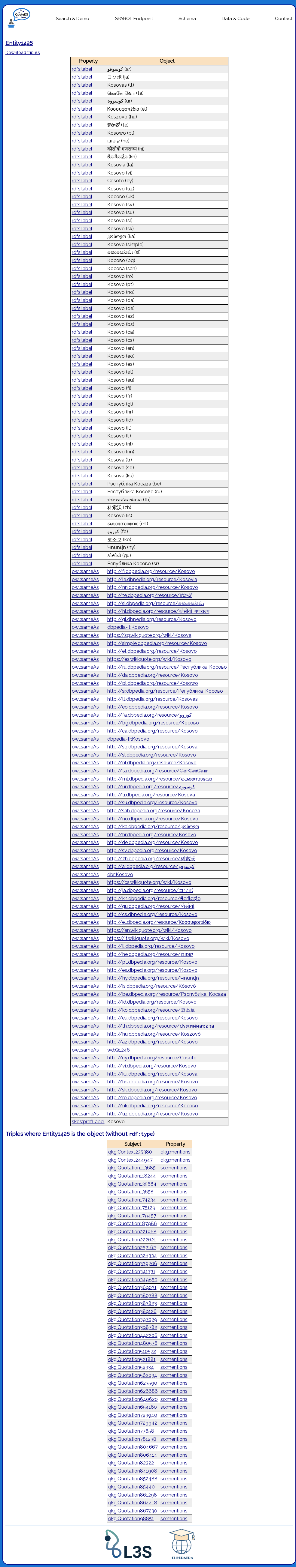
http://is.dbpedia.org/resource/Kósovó (151, 986)
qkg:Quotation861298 (132, 1495)
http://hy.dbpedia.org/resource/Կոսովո (153, 978)
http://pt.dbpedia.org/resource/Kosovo (152, 962)
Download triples (22, 52)
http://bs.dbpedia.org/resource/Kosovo (152, 1082)
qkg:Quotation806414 (132, 1455)
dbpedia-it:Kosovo (128, 627)
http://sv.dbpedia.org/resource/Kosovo (152, 850)
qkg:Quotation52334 (131, 1367)
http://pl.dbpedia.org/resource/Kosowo (152, 683)
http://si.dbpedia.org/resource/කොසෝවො (155, 603)
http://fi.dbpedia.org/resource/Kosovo (151, 571)
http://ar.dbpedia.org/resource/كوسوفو (150, 866)
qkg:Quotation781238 (132, 1439)
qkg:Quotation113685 (132, 1168)
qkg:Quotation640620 (133, 1399)
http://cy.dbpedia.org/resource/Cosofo (152, 1058)
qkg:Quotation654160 (132, 1407)
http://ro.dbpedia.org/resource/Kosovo (152, 1097)
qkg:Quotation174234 (132, 1200)
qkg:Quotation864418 (132, 1503)
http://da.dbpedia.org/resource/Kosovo (152, 675)
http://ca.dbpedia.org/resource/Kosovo (152, 731)
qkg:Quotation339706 (132, 1263)
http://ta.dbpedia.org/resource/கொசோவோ (157, 771)
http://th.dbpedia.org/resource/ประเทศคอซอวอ (160, 1026)
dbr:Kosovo (120, 874)
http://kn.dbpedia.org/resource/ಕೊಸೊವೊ (153, 898)
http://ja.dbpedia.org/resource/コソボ (150, 890)
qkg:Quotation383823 (132, 1303)
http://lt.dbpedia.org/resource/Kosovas (152, 699)
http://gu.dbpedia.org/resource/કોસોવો (150, 906)
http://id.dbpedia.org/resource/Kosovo (152, 1002)
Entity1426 (19, 43)
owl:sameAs (85, 571)
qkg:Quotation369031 (132, 1287)
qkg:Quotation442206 (132, 1335)
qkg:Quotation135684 (132, 1184)
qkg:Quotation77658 (131, 1431)
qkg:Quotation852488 (132, 1479)
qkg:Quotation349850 (132, 1279)
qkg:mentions (175, 1152)
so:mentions (174, 1168)
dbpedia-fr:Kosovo (128, 739)
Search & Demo (72, 18)
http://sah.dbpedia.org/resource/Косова (153, 810)
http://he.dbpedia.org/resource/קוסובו (150, 954)
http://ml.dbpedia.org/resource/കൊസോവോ (159, 779)
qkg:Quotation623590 (132, 1383)
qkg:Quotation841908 (132, 1471)
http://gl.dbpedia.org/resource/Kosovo (152, 619)
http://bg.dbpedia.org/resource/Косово (153, 723)
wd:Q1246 (118, 1050)
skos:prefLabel (88, 1121)
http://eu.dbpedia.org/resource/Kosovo (152, 1018)
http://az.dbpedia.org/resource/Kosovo (152, 1042)
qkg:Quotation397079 (132, 1319)
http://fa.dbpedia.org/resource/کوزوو (149, 715)
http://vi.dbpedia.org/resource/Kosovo (151, 1066)
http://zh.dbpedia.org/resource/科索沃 (151, 858)
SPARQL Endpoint (134, 18)
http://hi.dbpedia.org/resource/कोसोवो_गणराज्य (158, 611)
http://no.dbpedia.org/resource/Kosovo (152, 819)
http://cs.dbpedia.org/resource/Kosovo (152, 914)
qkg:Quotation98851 (131, 1518)
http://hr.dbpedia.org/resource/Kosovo (151, 834)
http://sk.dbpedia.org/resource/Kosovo (152, 1090)
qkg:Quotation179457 (132, 1216)
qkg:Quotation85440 (131, 1487)
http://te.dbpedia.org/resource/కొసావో (149, 595)
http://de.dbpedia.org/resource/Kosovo (152, 842)
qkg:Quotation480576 (132, 1343)
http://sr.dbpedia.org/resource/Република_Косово (165, 691)
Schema (187, 18)
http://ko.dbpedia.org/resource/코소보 (151, 1010)
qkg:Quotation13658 (131, 1192)
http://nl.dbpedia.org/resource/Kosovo (152, 763)
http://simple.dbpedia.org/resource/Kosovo (157, 643)
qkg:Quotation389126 (132, 1311)
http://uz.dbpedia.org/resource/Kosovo (152, 1114)
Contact (283, 18)
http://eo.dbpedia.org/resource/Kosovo (152, 707)
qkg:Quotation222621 (132, 1240)
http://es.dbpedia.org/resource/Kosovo (152, 970)
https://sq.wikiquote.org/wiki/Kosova (149, 635)
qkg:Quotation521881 (132, 1359)
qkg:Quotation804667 (133, 1447)
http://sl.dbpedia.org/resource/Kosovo (151, 755)
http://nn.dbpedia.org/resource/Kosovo (152, 587)
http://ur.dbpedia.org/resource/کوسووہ (151, 786)
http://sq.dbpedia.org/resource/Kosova (152, 747)
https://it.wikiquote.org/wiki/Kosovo (148, 938)
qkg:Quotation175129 (131, 1207)
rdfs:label (82, 69)
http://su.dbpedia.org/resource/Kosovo (152, 802)
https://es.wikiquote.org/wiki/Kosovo (149, 659)
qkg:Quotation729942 (132, 1423)
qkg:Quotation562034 (132, 1375)
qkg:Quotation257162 (132, 1247)
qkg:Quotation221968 (132, 1231)
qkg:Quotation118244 (132, 1176)
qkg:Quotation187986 (132, 1223)
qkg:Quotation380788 (132, 1295)
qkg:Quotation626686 (133, 1391)
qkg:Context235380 (130, 1152)
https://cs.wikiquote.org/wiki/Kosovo (149, 882)
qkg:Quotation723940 (132, 1415)
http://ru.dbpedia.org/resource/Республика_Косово (167, 667)
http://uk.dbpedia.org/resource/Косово (152, 1106)
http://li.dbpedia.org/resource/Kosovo (151, 946)
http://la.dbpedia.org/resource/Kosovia (152, 579)
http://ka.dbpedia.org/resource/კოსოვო (153, 826)
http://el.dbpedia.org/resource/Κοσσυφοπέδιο (159, 922)
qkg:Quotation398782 (132, 1327)
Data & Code (235, 18)
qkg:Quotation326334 (132, 1255)
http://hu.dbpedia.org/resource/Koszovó (154, 1034)
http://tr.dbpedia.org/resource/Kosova (151, 795)
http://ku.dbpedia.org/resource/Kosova (152, 1074)
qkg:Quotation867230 (132, 1511)
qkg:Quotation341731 (131, 1271)
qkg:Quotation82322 (131, 1463)
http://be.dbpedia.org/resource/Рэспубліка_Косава (166, 994)
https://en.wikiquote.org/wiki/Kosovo (149, 930)
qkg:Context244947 (130, 1160)
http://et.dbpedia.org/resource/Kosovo (152, 651)
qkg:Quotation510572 (132, 1351)
